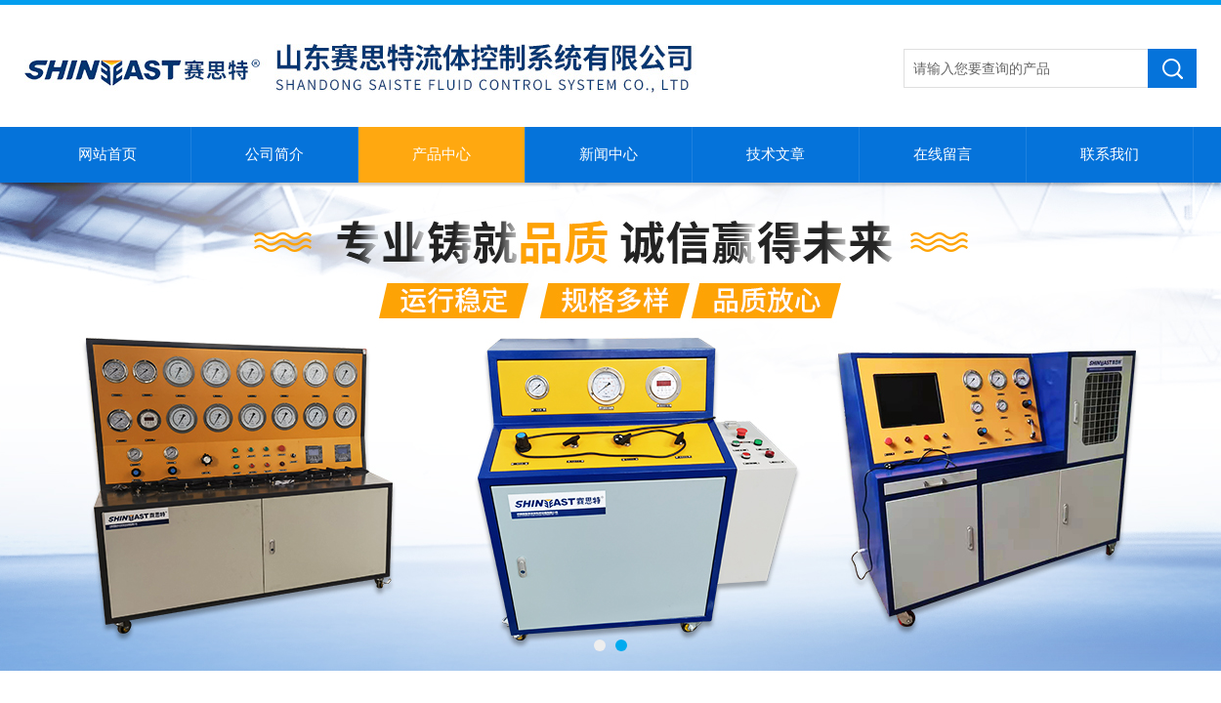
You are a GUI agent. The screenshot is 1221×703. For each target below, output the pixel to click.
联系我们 (1109, 154)
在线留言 (942, 154)
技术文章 (775, 154)
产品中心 (441, 154)
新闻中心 (608, 154)
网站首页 (107, 154)
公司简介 (274, 154)
